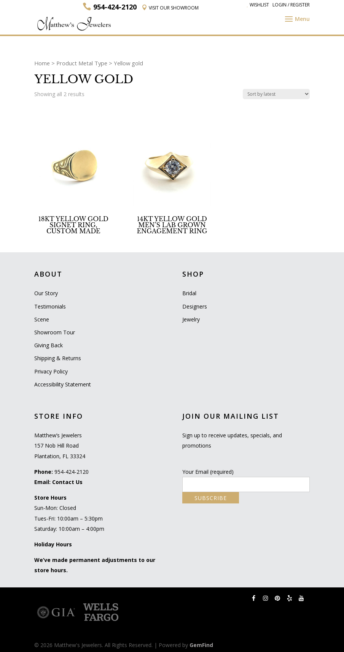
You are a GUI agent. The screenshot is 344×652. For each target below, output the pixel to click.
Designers (194, 306)
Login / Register (291, 5)
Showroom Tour (54, 332)
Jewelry (191, 319)
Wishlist (258, 5)
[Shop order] (276, 94)
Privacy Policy (51, 371)
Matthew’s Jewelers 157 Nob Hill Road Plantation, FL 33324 (59, 445)
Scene (41, 319)
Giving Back (48, 345)
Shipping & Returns (57, 358)
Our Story (46, 293)
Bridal (189, 293)
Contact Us (67, 482)
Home (42, 63)
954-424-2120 (71, 471)
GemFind (201, 645)
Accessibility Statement (62, 384)
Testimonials (50, 306)
